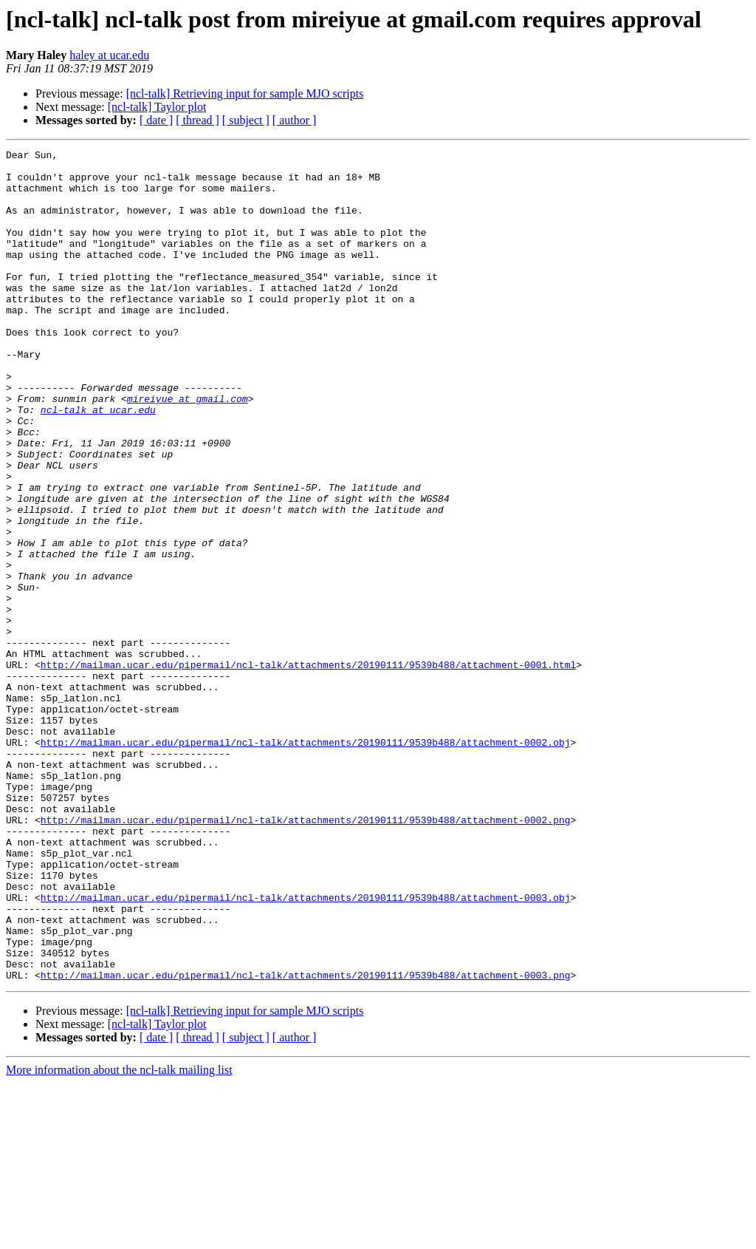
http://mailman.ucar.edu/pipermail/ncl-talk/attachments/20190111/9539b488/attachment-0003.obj (306, 1048)
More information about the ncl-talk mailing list (119, 1236)
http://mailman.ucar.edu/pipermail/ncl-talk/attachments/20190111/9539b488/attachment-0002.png (306, 955)
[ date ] (156, 120)
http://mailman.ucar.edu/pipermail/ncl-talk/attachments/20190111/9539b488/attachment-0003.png (306, 1141)
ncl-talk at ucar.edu (98, 462)
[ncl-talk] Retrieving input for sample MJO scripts (245, 93)
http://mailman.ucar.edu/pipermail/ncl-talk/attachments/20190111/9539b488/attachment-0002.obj (306, 861)
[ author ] (294, 120)
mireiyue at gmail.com (187, 449)
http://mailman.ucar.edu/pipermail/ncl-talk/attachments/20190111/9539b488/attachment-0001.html (308, 768)
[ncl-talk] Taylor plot (157, 107)
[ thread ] (197, 120)
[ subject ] (245, 120)
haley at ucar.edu (109, 55)
